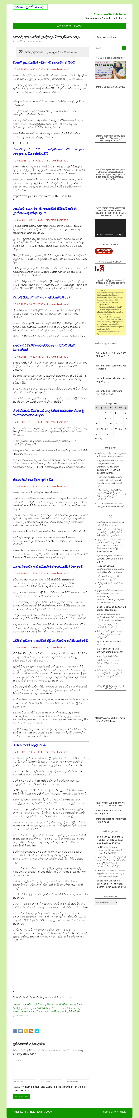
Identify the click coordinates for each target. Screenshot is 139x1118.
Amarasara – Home (69, 26)
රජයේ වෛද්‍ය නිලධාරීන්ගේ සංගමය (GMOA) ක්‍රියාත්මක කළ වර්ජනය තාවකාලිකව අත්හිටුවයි (111, 495)
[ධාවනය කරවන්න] (97, 234)
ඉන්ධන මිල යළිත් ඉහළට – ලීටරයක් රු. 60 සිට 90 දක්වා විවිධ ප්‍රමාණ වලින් (111, 839)
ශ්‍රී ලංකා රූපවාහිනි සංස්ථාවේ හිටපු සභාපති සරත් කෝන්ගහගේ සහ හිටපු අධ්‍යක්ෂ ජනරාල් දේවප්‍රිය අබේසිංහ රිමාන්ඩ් (110, 466)
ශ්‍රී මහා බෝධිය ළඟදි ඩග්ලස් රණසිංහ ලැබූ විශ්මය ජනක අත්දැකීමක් (109, 634)
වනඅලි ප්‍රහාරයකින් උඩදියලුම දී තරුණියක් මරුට (51, 52)
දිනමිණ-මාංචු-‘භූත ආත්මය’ (107, 343)
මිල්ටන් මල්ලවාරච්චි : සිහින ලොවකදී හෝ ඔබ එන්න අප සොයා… (110, 558)
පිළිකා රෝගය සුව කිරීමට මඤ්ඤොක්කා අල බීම (108, 578)
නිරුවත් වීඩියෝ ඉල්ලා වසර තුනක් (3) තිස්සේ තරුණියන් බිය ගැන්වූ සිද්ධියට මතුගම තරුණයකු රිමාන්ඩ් (111, 862)
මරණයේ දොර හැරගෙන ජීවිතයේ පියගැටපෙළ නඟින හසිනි (110, 663)
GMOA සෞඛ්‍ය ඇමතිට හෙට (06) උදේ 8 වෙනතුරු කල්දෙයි (110, 505)
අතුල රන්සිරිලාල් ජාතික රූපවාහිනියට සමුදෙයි (108, 626)
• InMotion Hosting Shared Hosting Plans (108, 812)
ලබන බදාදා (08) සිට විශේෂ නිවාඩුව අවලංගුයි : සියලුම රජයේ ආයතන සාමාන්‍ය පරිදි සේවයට (110, 481)
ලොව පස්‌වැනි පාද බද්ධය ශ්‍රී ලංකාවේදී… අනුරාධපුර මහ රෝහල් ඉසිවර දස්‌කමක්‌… (109, 532)
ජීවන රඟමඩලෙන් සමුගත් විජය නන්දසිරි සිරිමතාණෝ (111, 608)
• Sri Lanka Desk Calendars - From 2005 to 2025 (109, 392)
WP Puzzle (120, 1111)
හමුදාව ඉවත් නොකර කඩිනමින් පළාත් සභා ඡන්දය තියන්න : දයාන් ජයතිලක (110, 883)
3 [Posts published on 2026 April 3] (115, 412)
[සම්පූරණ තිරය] (123, 234)
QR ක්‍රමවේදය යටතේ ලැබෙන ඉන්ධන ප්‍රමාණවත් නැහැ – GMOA (109, 850)
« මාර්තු (98, 438)
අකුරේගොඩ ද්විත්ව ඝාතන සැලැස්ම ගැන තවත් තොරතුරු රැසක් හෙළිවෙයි (111, 873)
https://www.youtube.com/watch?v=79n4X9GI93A (110, 719)
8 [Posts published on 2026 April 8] (105, 418)
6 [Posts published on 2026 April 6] (96, 418)
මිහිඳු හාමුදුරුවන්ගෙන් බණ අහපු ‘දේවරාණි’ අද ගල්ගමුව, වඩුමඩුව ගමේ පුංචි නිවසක (110, 673)
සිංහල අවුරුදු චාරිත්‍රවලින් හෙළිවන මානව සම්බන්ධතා (110, 650)
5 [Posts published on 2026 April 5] (125, 412)
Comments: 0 (34, 41)
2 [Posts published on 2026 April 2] (110, 412)
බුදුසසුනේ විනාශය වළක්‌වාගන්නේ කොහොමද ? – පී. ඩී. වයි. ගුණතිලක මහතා (111, 568)
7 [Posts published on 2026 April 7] (101, 418)
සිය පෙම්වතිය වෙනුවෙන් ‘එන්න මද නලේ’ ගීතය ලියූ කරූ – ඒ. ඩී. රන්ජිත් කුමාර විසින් (111, 616)
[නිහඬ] (120, 234)
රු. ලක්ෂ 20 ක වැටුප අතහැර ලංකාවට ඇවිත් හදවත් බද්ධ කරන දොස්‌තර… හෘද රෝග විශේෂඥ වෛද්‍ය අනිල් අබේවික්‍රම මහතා (110, 545)
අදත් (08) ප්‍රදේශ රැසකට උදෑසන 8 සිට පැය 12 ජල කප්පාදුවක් (111, 455)
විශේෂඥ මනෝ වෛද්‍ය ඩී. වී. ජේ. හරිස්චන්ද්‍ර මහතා (110, 523)
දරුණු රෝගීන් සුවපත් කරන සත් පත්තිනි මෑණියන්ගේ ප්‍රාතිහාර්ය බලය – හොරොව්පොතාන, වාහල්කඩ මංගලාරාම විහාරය (111, 596)
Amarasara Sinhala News (109, 14)
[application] (110, 228)
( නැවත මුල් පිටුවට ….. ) (56, 997)
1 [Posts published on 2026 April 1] (105, 412)
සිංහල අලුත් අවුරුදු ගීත (107, 655)
